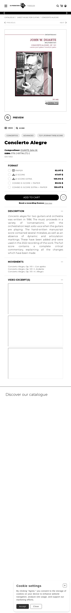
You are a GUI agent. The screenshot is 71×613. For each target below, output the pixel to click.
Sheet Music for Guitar (28, 17)
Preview (18, 117)
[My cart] (61, 6)
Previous (9, 22)
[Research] (58, 6)
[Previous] (4, 13)
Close (36, 606)
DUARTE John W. (29, 150)
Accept (22, 606)
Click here (48, 203)
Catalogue (9, 17)
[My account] (65, 6)
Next (63, 22)
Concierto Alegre (50, 17)
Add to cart (31, 197)
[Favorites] (63, 197)
